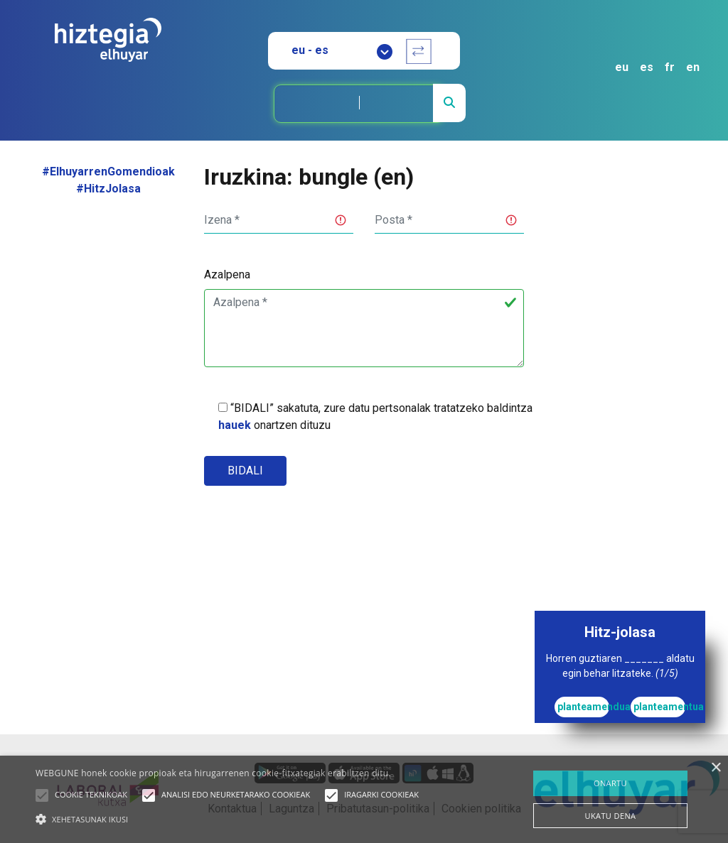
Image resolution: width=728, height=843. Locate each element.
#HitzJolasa (108, 188)
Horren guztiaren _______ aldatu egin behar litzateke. (620, 666)
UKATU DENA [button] (610, 815)
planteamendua (583, 706)
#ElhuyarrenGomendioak (108, 171)
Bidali (245, 470)
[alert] (364, 799)
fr (670, 67)
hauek (234, 425)
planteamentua (659, 706)
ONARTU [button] (610, 783)
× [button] (715, 768)
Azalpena (227, 274)
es (646, 67)
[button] (42, 795)
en (693, 67)
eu (621, 67)
